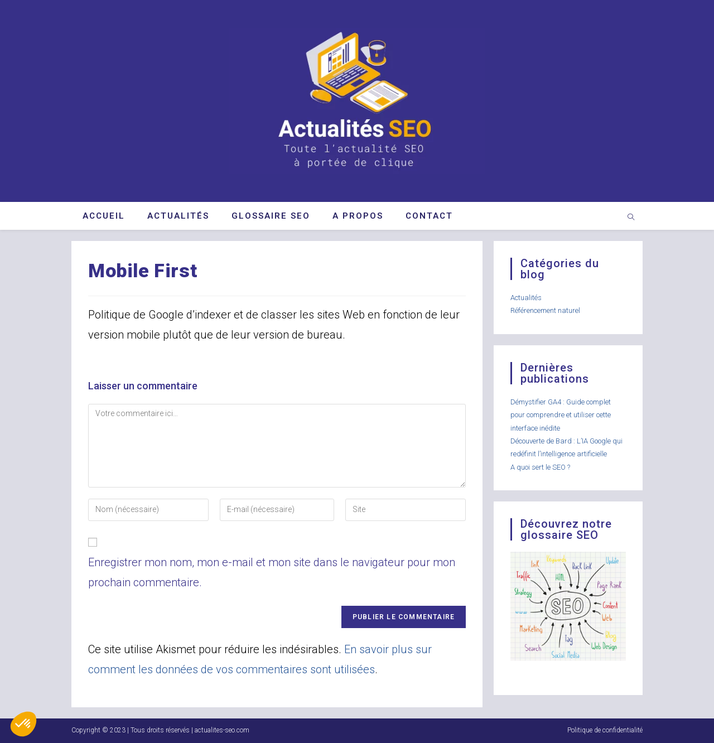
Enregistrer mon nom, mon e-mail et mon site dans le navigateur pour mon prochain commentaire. (271, 572)
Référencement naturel (545, 310)
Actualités (526, 297)
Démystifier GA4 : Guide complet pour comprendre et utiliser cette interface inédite (560, 415)
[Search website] (631, 218)
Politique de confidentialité (605, 730)
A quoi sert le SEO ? (540, 467)
